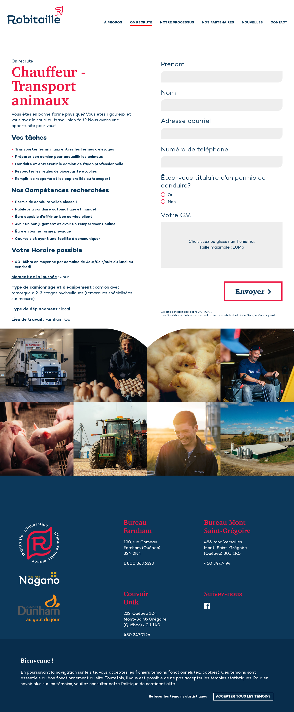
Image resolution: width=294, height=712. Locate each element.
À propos (113, 22)
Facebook (207, 606)
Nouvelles (252, 22)
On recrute (141, 22)
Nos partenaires (218, 22)
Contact (279, 22)
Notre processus (177, 22)
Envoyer (250, 291)
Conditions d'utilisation (183, 315)
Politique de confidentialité (223, 315)
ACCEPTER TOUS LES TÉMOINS (243, 696)
